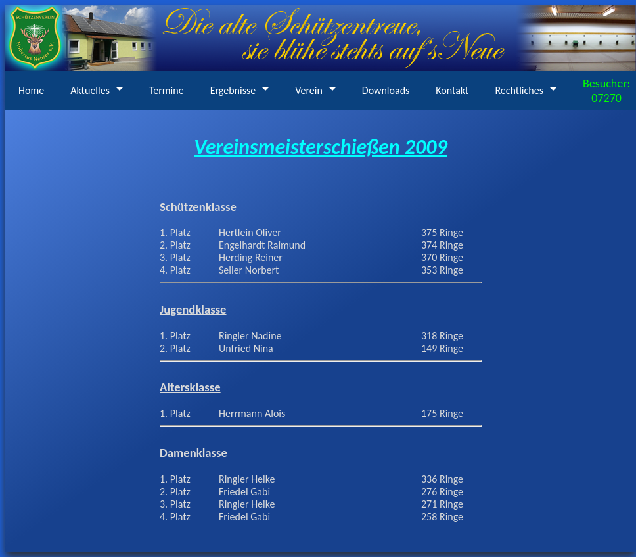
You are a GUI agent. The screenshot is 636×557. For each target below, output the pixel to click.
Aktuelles (90, 90)
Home (31, 90)
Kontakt (452, 90)
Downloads (386, 90)
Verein (309, 90)
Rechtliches (519, 90)
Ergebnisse (233, 90)
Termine (166, 90)
